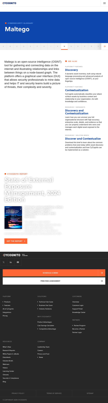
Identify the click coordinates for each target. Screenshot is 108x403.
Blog (4, 381)
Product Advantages (44, 322)
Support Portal (77, 309)
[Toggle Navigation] (104, 3)
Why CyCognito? (44, 316)
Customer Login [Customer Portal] (77, 305)
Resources (7, 341)
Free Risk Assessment (50, 281)
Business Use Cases (45, 305)
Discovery (71, 70)
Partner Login (77, 332)
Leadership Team (43, 347)
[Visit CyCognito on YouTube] (17, 262)
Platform (6, 296)
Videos (5, 368)
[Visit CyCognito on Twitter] (3, 262)
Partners (76, 320)
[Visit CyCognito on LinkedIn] (10, 262)
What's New (7, 347)
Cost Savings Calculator (45, 325)
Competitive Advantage (47, 329)
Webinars (6, 364)
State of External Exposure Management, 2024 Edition (32, 190)
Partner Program (80, 325)
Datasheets (6, 357)
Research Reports (9, 350)
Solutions (41, 296)
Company (41, 341)
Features (7, 305)
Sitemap (90, 393)
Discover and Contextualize (83, 138)
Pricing (5, 316)
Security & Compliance (11, 378)
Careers (40, 350)
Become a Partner (78, 329)
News (41, 357)
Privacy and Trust (43, 354)
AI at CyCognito (8, 309)
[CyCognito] (9, 3)
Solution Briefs (8, 361)
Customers (77, 296)
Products (7, 302)
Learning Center (8, 371)
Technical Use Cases (46, 302)
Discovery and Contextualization (76, 112)
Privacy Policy (18, 393)
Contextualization (76, 90)
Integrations (7, 312)
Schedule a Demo (50, 273)
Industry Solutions (45, 309)
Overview (75, 302)
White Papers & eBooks (11, 354)
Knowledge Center (78, 312)
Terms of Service (54, 393)
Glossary (6, 374)
